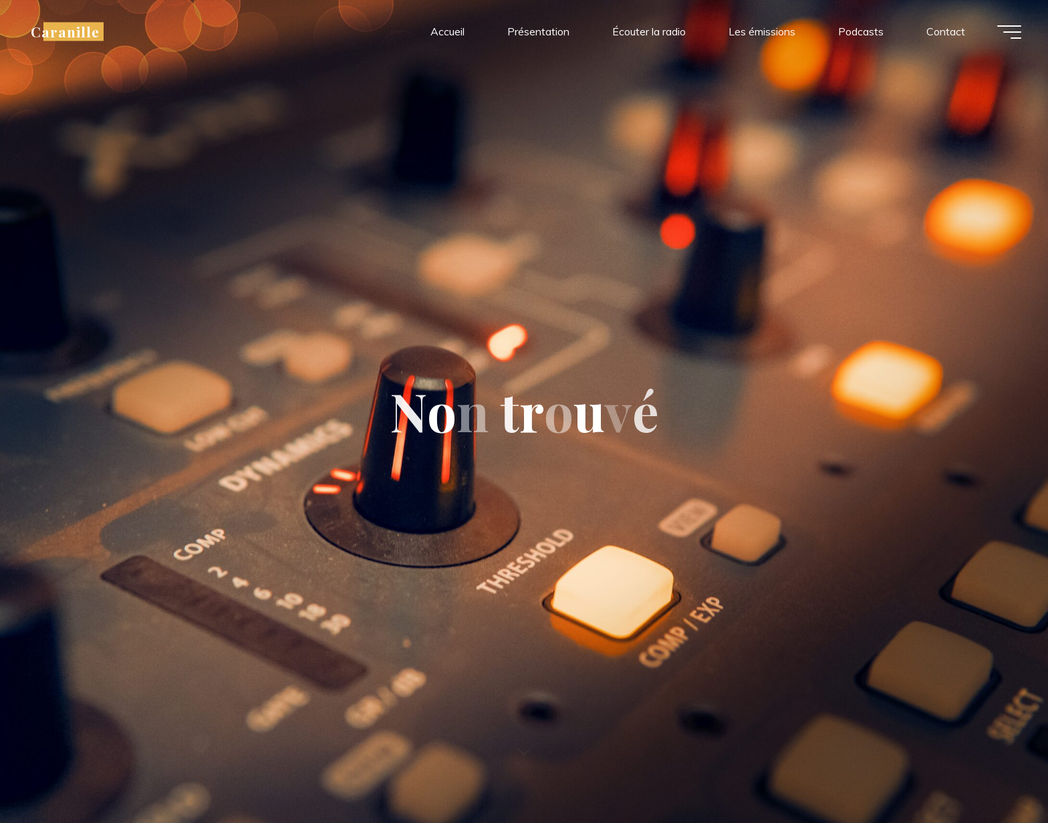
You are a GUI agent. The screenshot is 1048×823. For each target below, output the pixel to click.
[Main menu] (1009, 32)
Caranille (65, 31)
